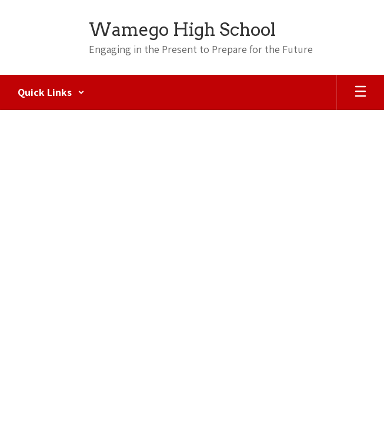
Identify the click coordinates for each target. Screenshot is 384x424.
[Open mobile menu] (360, 92)
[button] (51, 92)
